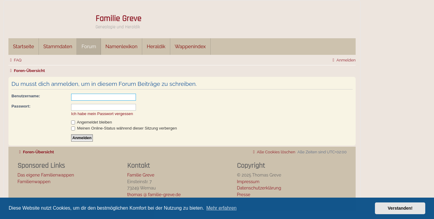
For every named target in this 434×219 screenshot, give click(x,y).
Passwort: (20, 106)
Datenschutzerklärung (259, 187)
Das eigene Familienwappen (45, 174)
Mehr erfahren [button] (221, 208)
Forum (88, 46)
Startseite (23, 46)
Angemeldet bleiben (91, 122)
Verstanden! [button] (400, 208)
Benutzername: (25, 96)
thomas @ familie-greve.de (154, 194)
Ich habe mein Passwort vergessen (102, 113)
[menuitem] (14, 60)
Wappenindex (190, 46)
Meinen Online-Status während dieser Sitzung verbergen (124, 128)
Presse (243, 194)
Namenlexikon (121, 46)
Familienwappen (33, 181)
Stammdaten (57, 46)
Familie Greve (118, 18)
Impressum (248, 181)
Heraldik (156, 46)
